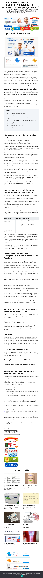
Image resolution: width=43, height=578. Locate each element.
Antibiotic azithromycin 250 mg (11, 505)
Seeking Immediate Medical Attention (18, 127)
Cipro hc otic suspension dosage (11, 430)
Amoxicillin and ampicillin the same (11, 431)
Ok (21, 576)
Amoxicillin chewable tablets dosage (12, 432)
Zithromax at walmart (9, 542)
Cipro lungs (25, 524)
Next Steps (12, 123)
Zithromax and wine (9, 524)
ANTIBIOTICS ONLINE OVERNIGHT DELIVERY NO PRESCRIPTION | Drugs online (21, 5)
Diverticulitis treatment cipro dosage (12, 434)
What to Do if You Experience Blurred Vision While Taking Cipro (21, 120)
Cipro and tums (7, 428)
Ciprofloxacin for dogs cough (30, 485)
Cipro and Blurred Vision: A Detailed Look (16, 113)
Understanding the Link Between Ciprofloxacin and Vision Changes (22, 115)
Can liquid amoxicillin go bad (30, 542)
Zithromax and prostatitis (29, 505)
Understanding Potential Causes (16, 125)
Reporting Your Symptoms (15, 122)
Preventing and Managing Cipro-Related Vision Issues (19, 128)
